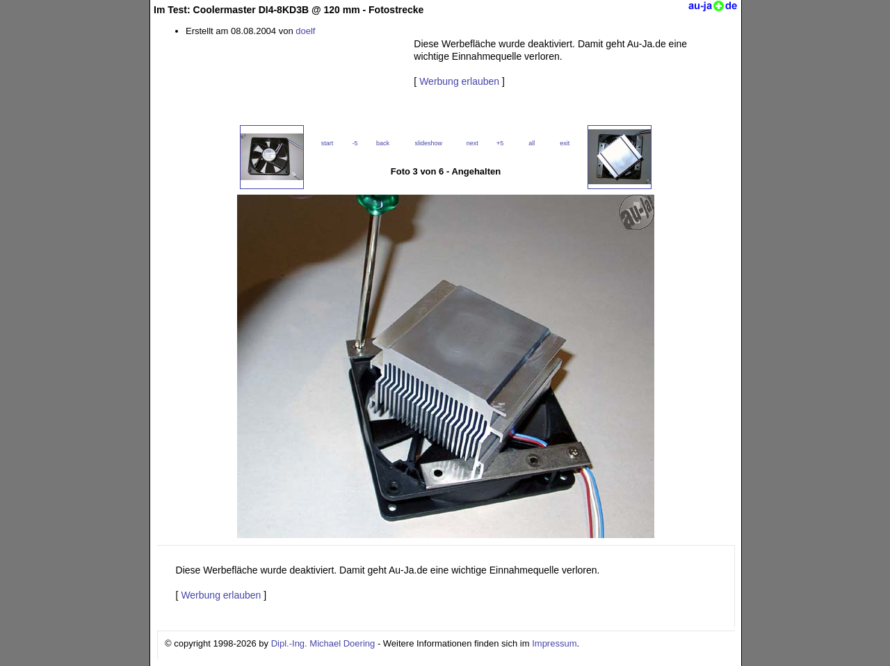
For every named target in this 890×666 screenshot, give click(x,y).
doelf (305, 31)
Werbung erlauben (459, 81)
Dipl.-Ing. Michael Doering (323, 643)
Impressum (554, 643)
